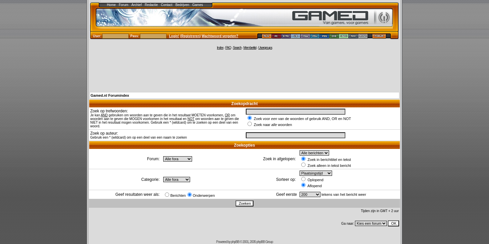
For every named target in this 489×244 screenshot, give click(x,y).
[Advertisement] (244, 70)
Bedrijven (182, 5)
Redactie (151, 5)
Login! (174, 36)
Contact (166, 5)
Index (220, 48)
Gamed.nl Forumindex (110, 95)
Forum (123, 5)
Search (237, 48)
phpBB (235, 242)
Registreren (190, 36)
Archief (136, 5)
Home (111, 5)
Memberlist (250, 48)
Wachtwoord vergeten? (220, 36)
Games (197, 5)
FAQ (228, 48)
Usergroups (265, 48)
